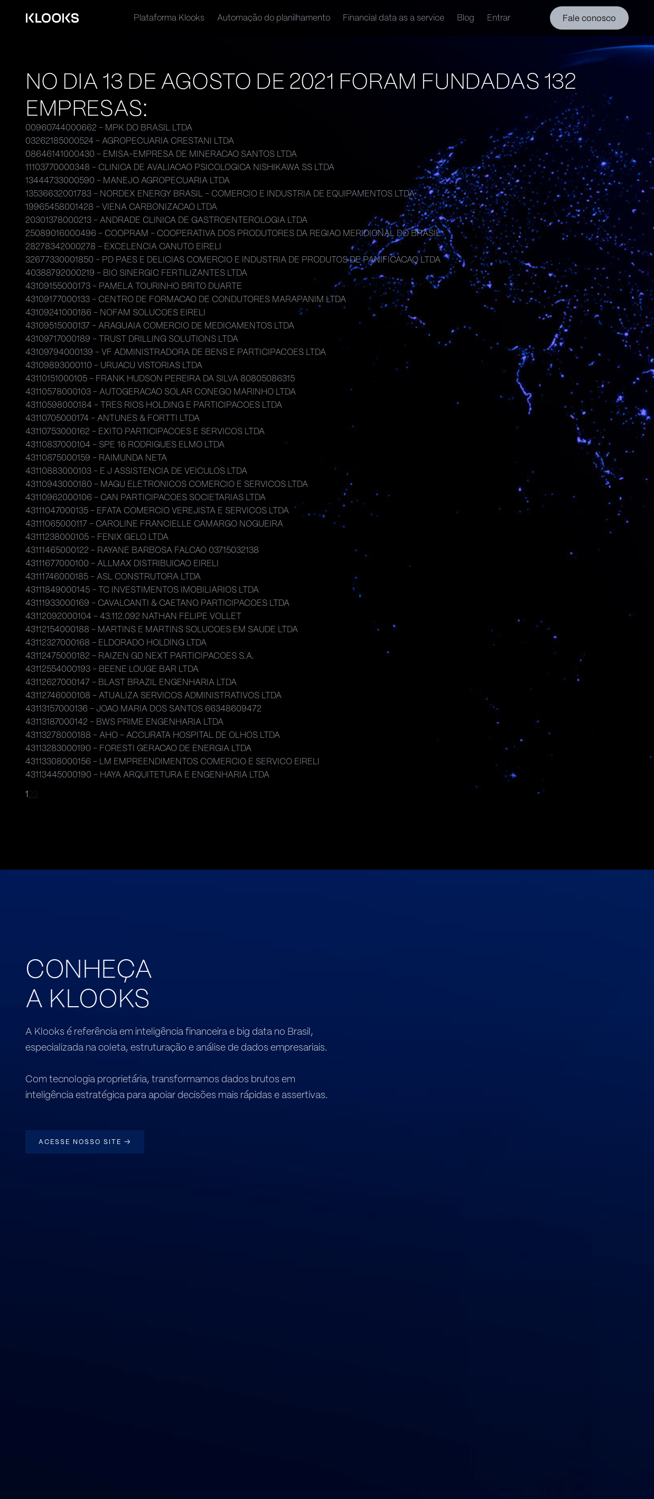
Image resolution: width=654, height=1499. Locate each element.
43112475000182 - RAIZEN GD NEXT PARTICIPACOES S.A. (139, 655)
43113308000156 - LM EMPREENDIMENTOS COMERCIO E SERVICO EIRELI (172, 761)
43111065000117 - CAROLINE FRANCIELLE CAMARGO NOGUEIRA (154, 523)
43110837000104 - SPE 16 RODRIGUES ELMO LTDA (125, 444)
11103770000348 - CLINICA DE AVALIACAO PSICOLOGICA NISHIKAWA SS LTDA (179, 167)
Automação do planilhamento (273, 17)
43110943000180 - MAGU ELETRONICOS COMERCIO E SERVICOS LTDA (166, 484)
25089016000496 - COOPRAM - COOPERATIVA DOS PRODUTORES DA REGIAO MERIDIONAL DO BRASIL (233, 233)
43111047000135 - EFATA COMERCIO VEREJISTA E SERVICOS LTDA (157, 510)
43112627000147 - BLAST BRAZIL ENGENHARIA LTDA (131, 682)
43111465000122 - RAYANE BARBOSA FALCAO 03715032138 (142, 550)
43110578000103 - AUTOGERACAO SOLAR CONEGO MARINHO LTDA (160, 391)
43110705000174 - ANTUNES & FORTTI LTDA (112, 418)
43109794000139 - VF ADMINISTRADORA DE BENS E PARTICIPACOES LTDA (175, 352)
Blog (465, 17)
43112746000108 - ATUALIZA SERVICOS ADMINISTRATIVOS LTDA (153, 695)
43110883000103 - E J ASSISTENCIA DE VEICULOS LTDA (136, 470)
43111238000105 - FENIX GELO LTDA (97, 536)
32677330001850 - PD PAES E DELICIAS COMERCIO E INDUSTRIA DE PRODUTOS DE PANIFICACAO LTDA (233, 259)
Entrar (498, 17)
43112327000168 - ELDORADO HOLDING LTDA (116, 642)
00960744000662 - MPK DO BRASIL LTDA (108, 127)
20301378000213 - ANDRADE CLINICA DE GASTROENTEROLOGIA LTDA (166, 220)
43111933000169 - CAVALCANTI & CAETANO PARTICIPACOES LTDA (157, 602)
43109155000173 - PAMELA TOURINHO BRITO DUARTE (133, 286)
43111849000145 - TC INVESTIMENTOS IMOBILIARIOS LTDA (142, 589)
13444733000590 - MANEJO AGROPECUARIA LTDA (127, 180)
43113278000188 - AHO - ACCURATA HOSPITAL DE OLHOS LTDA (152, 735)
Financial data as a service (393, 17)
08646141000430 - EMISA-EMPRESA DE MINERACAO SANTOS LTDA (161, 154)
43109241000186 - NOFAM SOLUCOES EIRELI (115, 312)
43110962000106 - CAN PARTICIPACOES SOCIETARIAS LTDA (145, 497)
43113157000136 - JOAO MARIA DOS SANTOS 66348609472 (143, 708)
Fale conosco (589, 18)
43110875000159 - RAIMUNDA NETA (96, 457)
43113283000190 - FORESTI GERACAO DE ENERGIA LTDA (138, 748)
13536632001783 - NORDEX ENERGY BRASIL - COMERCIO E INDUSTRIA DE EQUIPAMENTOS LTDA (220, 193)
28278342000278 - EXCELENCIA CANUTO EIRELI (123, 246)
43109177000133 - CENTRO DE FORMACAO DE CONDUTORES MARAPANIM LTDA (185, 299)
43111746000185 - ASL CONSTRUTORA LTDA (113, 576)
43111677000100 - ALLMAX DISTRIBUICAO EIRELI (122, 563)
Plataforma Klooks (169, 17)
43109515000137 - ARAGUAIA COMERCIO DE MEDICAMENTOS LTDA (159, 325)
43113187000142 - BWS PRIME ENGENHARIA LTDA (124, 721)
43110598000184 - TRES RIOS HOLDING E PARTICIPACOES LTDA (153, 404)
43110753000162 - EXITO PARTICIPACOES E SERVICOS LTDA (145, 431)
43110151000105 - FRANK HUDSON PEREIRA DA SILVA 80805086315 (160, 378)
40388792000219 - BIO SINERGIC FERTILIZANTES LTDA (136, 272)
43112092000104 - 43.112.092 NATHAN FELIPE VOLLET (133, 616)
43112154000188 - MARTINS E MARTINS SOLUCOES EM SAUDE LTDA (161, 629)
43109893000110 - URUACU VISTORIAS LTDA (113, 365)
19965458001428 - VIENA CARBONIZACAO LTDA (121, 206)
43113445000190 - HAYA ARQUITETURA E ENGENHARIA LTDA (147, 774)
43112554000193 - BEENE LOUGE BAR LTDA (112, 668)
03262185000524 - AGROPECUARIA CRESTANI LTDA (129, 140)
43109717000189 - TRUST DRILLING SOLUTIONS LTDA (131, 338)
